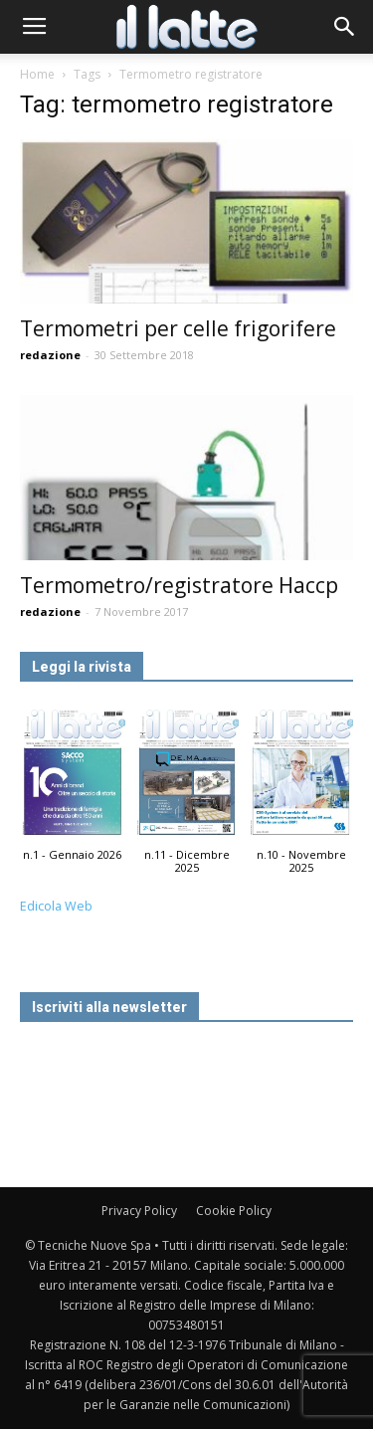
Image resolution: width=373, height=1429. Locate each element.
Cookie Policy (234, 1210)
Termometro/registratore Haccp (179, 585)
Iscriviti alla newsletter (109, 1007)
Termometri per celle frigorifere (178, 328)
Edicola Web (56, 906)
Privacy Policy (139, 1210)
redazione (50, 354)
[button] (345, 27)
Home (37, 74)
